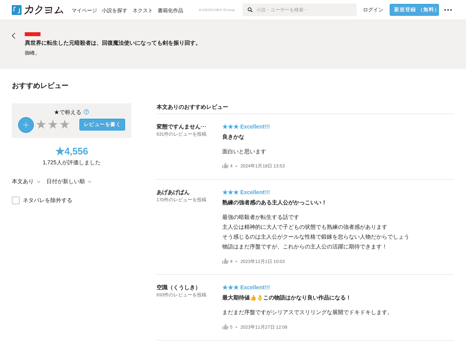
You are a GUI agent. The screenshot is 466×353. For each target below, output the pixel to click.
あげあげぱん (173, 192)
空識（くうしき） (179, 287)
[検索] (249, 10)
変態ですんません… (181, 126)
